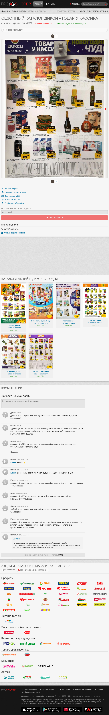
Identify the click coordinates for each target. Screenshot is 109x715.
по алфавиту (8, 570)
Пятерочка (9, 583)
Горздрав (45, 677)
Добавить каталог (48, 689)
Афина (27, 604)
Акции (38, 4)
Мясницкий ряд (100, 599)
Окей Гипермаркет (82, 583)
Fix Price (9, 643)
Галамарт (45, 643)
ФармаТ (63, 677)
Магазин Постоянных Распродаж (63, 643)
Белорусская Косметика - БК (27, 666)
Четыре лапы (9, 655)
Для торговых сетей (30, 692)
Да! (9, 599)
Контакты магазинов (82, 689)
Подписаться (54, 218)
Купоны (51, 4)
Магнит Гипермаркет (63, 588)
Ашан (63, 599)
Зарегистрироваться (97, 11)
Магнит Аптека (9, 677)
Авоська (82, 594)
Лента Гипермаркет (9, 588)
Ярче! (27, 610)
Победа (9, 610)
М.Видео (27, 632)
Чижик (82, 604)
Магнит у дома (45, 588)
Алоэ (27, 677)
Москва (22, 11)
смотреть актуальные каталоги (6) (71, 24)
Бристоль (27, 599)
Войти (83, 11)
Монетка (82, 588)
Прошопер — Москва (16, 4)
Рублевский (45, 599)
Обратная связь (29, 689)
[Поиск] (94, 4)
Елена (13, 462)
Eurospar (27, 594)
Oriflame (45, 666)
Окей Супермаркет (100, 583)
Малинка (63, 604)
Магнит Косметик (9, 666)
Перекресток (27, 583)
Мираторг (100, 594)
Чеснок (45, 610)
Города (98, 689)
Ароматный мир (9, 604)
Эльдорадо (9, 632)
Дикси (15, 11)
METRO (63, 583)
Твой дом (27, 643)
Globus (9, 594)
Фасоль (45, 604)
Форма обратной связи (13, 233)
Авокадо (100, 604)
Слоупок (16, 539)
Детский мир (9, 621)
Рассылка (64, 689)
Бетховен (27, 655)
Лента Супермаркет (27, 588)
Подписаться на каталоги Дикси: (16, 208)
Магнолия (45, 594)
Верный (100, 588)
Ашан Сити (82, 599)
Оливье (63, 594)
